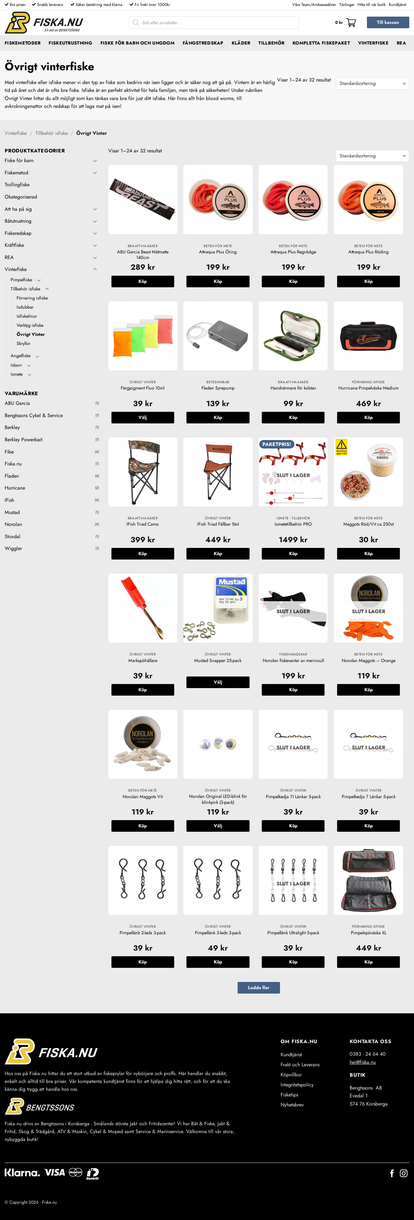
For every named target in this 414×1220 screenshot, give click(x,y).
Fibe (9, 451)
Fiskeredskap (18, 233)
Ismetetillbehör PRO (293, 524)
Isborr (16, 365)
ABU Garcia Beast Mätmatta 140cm (143, 255)
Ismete (17, 374)
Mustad (12, 512)
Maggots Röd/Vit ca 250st (368, 524)
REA (401, 43)
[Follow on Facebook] (392, 1174)
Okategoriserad (21, 196)
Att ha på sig (18, 209)
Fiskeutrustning (70, 43)
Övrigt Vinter (31, 334)
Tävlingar (346, 5)
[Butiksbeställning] (372, 83)
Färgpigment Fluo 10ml (142, 388)
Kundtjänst (397, 5)
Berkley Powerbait (23, 439)
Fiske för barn (19, 160)
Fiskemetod (16, 172)
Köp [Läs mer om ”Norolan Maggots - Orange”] (368, 690)
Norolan (13, 524)
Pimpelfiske (21, 280)
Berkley (12, 427)
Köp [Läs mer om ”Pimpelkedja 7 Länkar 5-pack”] (368, 826)
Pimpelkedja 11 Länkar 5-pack (293, 797)
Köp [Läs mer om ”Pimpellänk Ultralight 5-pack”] (293, 962)
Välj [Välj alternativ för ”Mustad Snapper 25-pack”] (218, 682)
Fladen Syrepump (218, 388)
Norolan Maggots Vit (143, 797)
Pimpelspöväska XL (368, 933)
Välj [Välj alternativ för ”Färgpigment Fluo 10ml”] (142, 417)
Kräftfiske (14, 245)
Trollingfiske (17, 184)
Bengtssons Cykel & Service (34, 415)
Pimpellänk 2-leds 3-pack (143, 933)
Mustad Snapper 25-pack (217, 661)
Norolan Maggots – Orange (368, 661)
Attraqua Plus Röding (368, 252)
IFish (9, 500)
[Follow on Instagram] (403, 1174)
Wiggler (13, 548)
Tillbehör (271, 43)
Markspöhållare (142, 661)
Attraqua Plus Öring (218, 252)
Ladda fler (259, 987)
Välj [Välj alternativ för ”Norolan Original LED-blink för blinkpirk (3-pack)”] (218, 826)
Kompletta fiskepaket (321, 43)
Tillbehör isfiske (51, 133)
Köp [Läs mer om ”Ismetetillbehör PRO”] (293, 553)
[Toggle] (95, 160)
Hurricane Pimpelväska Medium (368, 388)
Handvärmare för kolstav (293, 388)
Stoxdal (12, 536)
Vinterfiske (373, 43)
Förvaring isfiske (32, 298)
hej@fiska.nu (363, 1062)
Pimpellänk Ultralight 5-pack (293, 933)
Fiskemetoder (22, 43)
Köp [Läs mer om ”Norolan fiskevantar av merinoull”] (293, 690)
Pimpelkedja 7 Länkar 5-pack (368, 797)
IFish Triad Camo (142, 524)
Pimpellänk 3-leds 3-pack (218, 933)
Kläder (241, 43)
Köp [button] (142, 281)
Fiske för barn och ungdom (137, 43)
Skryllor (23, 343)
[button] (345, 22)
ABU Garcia (17, 403)
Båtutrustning (18, 221)
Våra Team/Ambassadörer (314, 5)
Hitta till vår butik (372, 5)
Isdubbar (25, 307)
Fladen (12, 476)
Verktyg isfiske (30, 325)
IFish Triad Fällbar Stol (218, 524)
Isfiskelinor (27, 316)
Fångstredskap (203, 43)
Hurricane (15, 487)
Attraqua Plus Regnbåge (293, 252)
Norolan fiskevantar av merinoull (293, 661)
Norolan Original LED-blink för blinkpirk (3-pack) (218, 799)
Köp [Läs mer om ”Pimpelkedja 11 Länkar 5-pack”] (293, 826)
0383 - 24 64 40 (368, 1054)
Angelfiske (20, 356)
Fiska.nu (13, 463)
